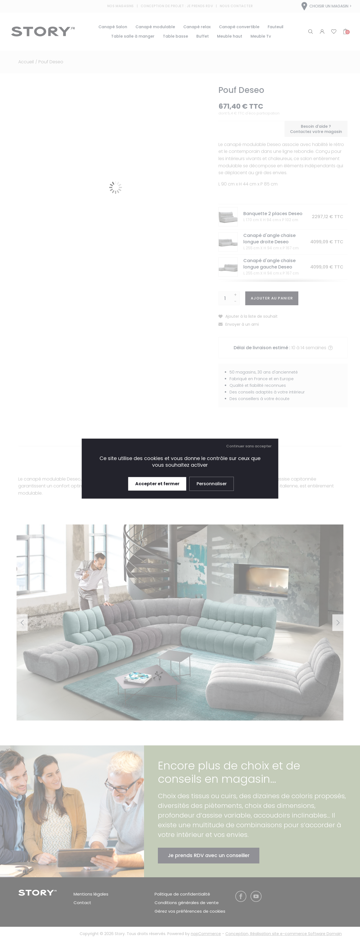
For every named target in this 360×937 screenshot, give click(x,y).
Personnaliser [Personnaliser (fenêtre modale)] (212, 484)
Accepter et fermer (157, 484)
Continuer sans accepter (249, 446)
